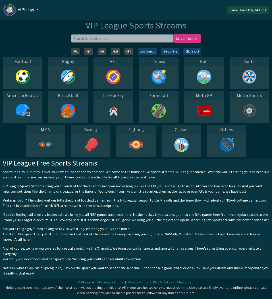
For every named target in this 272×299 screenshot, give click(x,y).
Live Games (147, 51)
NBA (88, 51)
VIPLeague (20, 10)
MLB (115, 51)
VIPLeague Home (110, 282)
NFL (75, 51)
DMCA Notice (163, 282)
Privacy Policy (138, 282)
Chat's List (192, 51)
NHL (102, 51)
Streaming (170, 51)
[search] (122, 38)
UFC (128, 51)
